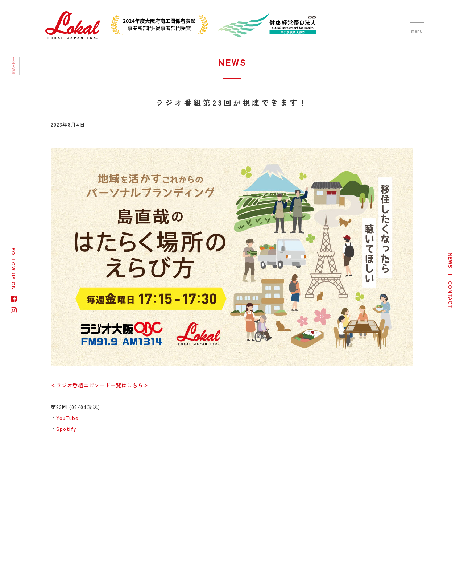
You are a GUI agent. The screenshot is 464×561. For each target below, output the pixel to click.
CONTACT (450, 295)
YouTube (67, 417)
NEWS (450, 260)
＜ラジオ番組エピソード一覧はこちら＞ (100, 385)
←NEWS (14, 66)
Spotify (66, 428)
